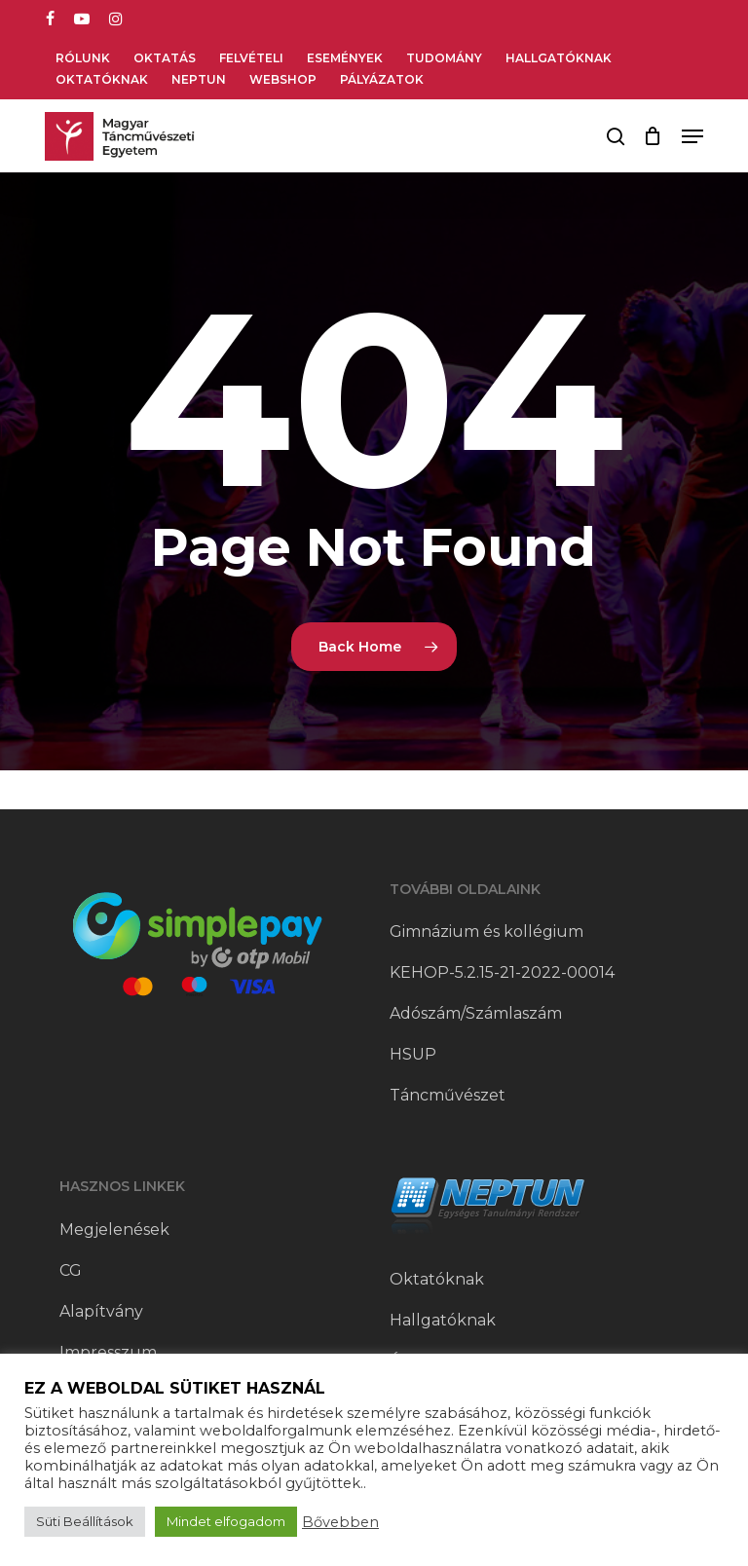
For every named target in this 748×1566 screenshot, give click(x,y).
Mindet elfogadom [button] (226, 1521)
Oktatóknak (437, 1279)
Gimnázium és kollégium (486, 931)
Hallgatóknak (443, 1320)
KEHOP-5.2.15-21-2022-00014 (502, 972)
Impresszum (108, 1352)
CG (70, 1270)
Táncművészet (447, 1095)
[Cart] (653, 136)
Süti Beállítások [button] (84, 1521)
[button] (692, 136)
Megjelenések (114, 1229)
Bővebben (340, 1522)
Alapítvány (101, 1311)
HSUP (413, 1054)
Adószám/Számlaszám (476, 1013)
